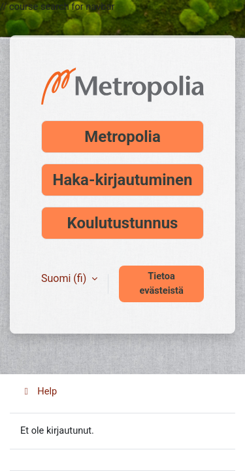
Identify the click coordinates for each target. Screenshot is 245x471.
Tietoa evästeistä (161, 283)
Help (38, 391)
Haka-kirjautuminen (123, 180)
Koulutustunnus (122, 223)
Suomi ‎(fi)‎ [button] (65, 278)
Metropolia (122, 137)
